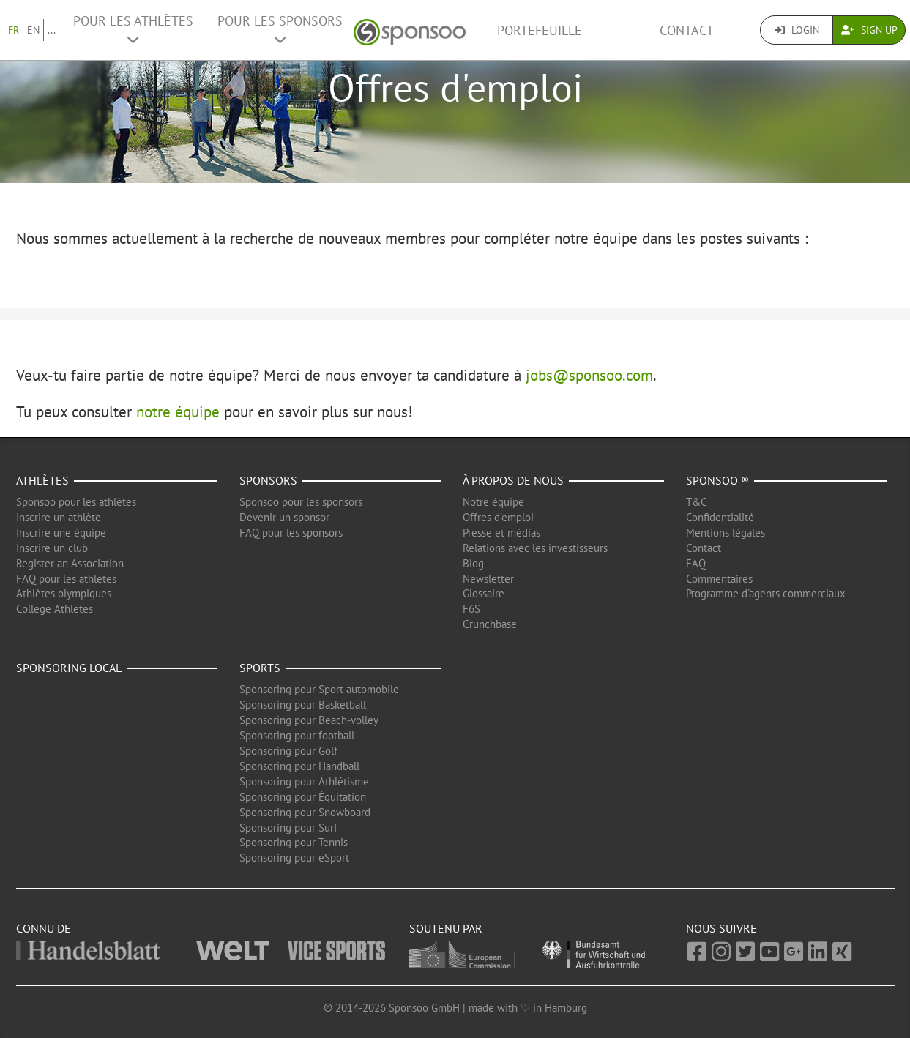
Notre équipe (493, 502)
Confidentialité (720, 517)
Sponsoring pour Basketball (302, 705)
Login (797, 30)
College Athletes (54, 609)
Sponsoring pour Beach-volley (308, 720)
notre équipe (178, 412)
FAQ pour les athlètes (66, 579)
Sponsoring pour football (296, 735)
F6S (471, 609)
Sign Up (869, 30)
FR (13, 30)
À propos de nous (513, 480)
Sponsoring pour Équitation (302, 797)
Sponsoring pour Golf (288, 751)
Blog (473, 563)
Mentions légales (725, 532)
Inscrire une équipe (61, 532)
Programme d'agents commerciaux (766, 593)
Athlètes (42, 480)
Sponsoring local (69, 667)
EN (33, 30)
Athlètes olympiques (63, 593)
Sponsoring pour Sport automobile (319, 689)
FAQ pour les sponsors (291, 532)
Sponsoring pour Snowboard (304, 812)
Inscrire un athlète (58, 517)
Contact (687, 30)
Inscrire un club (52, 548)
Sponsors (268, 480)
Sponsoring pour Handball (299, 766)
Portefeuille (539, 30)
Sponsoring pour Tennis (293, 842)
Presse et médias (501, 532)
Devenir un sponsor (284, 517)
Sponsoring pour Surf (288, 827)
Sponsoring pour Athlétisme (304, 781)
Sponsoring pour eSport (294, 858)
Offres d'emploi (498, 517)
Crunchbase (490, 624)
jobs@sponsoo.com (589, 375)
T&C (696, 502)
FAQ (696, 563)
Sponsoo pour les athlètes (76, 502)
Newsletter (488, 579)
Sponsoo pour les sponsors (300, 502)
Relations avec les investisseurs (535, 548)
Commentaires (719, 579)
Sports (259, 667)
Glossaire (483, 593)
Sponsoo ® (717, 480)
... (52, 30)
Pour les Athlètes (133, 29)
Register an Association (70, 563)
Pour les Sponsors (280, 29)
